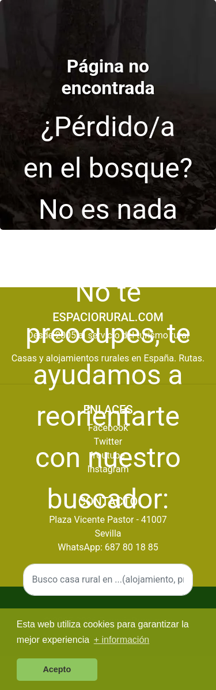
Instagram (107, 469)
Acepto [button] (57, 669)
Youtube (108, 455)
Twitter (108, 441)
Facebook (108, 427)
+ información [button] (122, 640)
